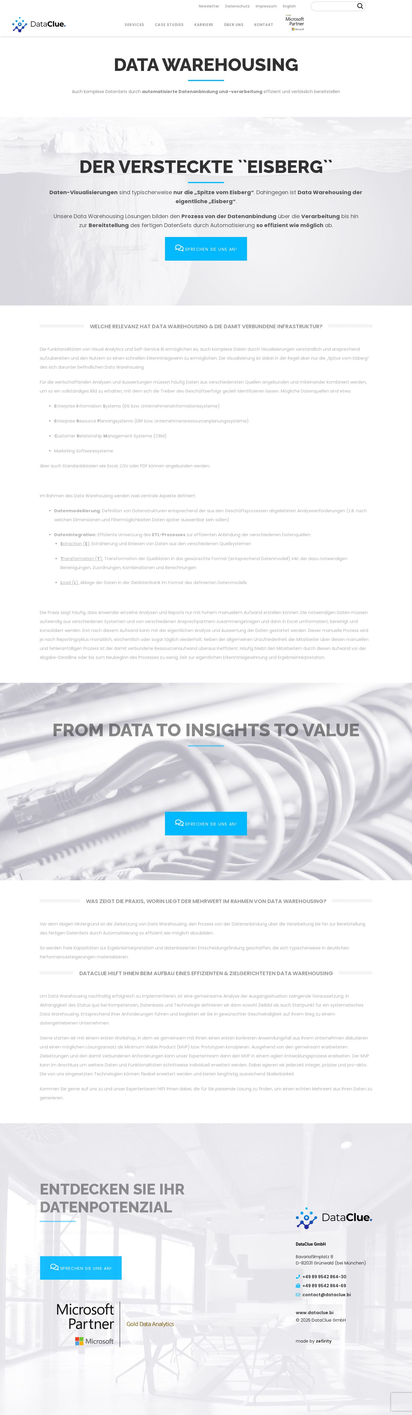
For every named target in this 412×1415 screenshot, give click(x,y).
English (289, 6)
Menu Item (295, 24)
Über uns (234, 24)
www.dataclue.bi (315, 1313)
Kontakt (263, 24)
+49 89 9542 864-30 (321, 1277)
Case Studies (169, 24)
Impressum (266, 6)
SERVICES (134, 24)
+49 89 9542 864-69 (321, 1286)
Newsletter (209, 6)
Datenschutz (237, 6)
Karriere (203, 24)
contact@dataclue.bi (323, 1295)
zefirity (323, 1341)
